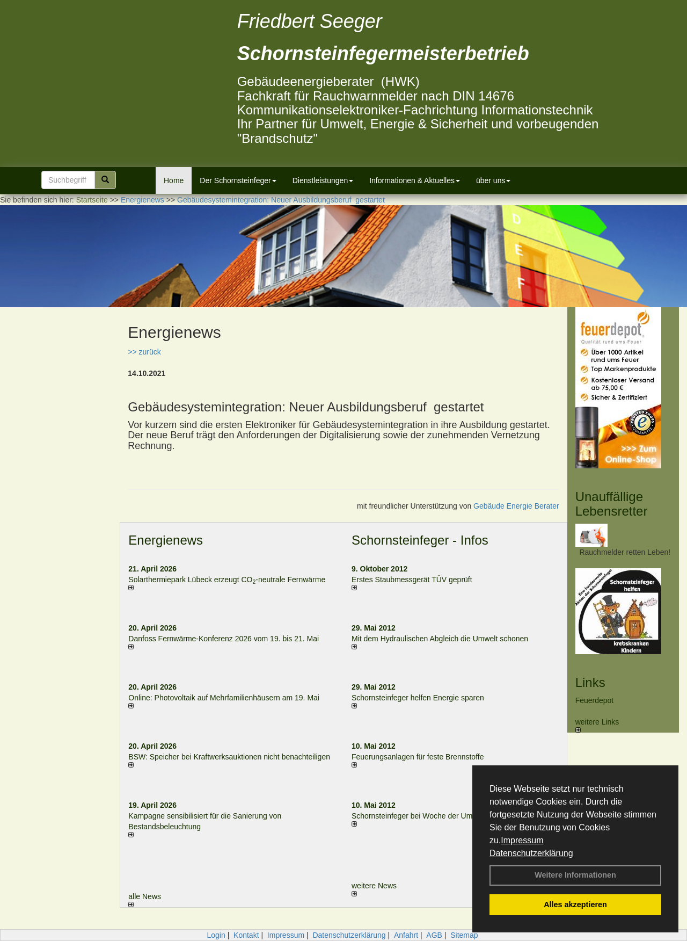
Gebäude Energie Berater (516, 506)
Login (216, 935)
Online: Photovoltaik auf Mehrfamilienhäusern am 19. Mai (223, 697)
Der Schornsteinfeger (238, 180)
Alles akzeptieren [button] (575, 904)
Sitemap (464, 935)
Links (590, 682)
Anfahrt (406, 935)
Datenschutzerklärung (531, 853)
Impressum (522, 840)
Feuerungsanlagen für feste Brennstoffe (418, 756)
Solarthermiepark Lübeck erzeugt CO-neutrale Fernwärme (226, 579)
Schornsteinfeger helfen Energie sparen (418, 697)
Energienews (165, 540)
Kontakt (246, 935)
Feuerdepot (594, 700)
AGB (434, 935)
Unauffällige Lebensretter (611, 503)
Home (174, 180)
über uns (493, 180)
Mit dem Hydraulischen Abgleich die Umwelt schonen (440, 638)
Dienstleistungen (323, 180)
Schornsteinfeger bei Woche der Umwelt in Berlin (433, 816)
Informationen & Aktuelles (414, 180)
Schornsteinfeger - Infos (420, 540)
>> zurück (144, 352)
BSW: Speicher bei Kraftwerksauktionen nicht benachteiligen (229, 756)
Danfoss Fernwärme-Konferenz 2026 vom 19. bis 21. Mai (223, 638)
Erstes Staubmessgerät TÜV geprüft (412, 579)
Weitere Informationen (575, 875)
